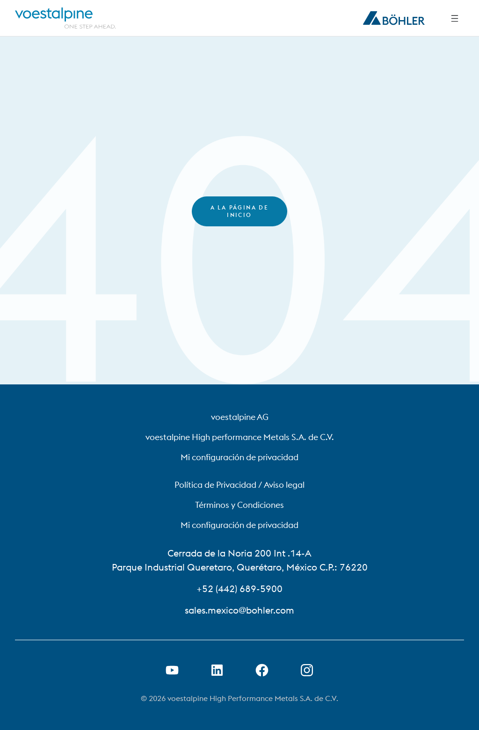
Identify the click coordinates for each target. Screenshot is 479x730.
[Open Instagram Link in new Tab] (306, 670)
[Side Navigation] (454, 18)
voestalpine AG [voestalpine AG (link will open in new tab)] (240, 417)
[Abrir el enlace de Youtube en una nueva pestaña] (172, 670)
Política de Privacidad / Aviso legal (239, 484)
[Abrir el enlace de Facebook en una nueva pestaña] (261, 670)
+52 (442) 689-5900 (239, 588)
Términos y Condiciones (239, 504)
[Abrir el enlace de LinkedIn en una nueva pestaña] (217, 670)
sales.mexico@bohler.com (239, 610)
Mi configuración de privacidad (239, 457)
